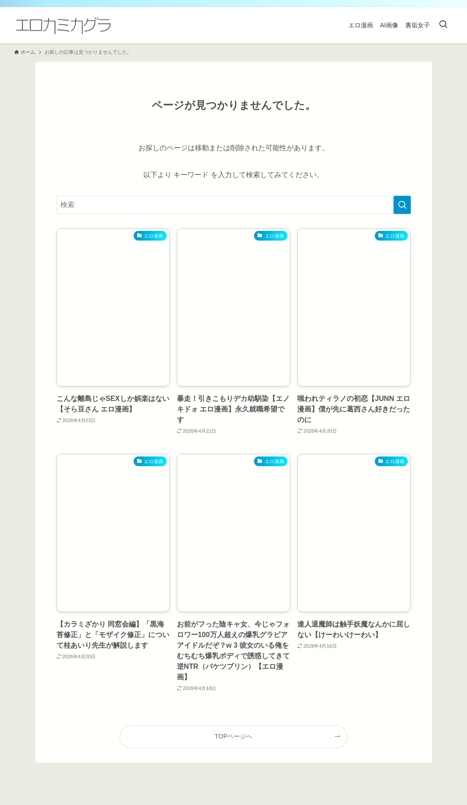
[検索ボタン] (443, 25)
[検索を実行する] (402, 205)
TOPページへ (233, 736)
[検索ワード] (233, 205)
